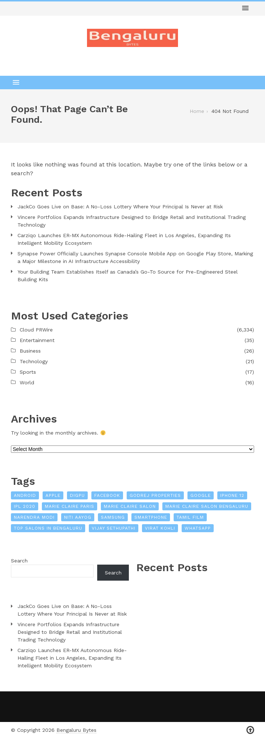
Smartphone (150, 517)
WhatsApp (198, 528)
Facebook (107, 495)
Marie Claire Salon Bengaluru (206, 506)
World (27, 382)
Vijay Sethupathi (113, 528)
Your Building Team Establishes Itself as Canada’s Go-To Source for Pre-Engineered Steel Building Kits (127, 275)
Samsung (113, 517)
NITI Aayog (77, 517)
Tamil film (190, 517)
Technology (34, 361)
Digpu (77, 495)
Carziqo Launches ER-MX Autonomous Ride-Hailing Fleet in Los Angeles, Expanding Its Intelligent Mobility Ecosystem (124, 239)
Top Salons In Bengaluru (48, 528)
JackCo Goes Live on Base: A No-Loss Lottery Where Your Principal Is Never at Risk (120, 206)
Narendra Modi (34, 517)
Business (30, 351)
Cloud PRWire (36, 330)
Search (19, 561)
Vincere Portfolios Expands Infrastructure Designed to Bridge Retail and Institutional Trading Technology (131, 221)
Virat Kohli (160, 528)
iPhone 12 (232, 495)
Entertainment (37, 340)
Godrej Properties (155, 495)
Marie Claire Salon (130, 506)
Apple (53, 495)
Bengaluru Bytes (76, 730)
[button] (245, 8)
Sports (28, 372)
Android (25, 495)
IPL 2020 (24, 506)
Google (200, 495)
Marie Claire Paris (69, 506)
